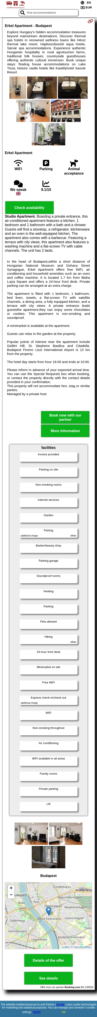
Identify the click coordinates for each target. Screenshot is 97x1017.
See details (48, 978)
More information (65, 431)
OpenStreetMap (82, 947)
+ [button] (11, 888)
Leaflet (65, 947)
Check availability (29, 208)
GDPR (37, 1012)
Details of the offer (48, 960)
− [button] (11, 895)
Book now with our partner (65, 417)
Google (60, 1004)
